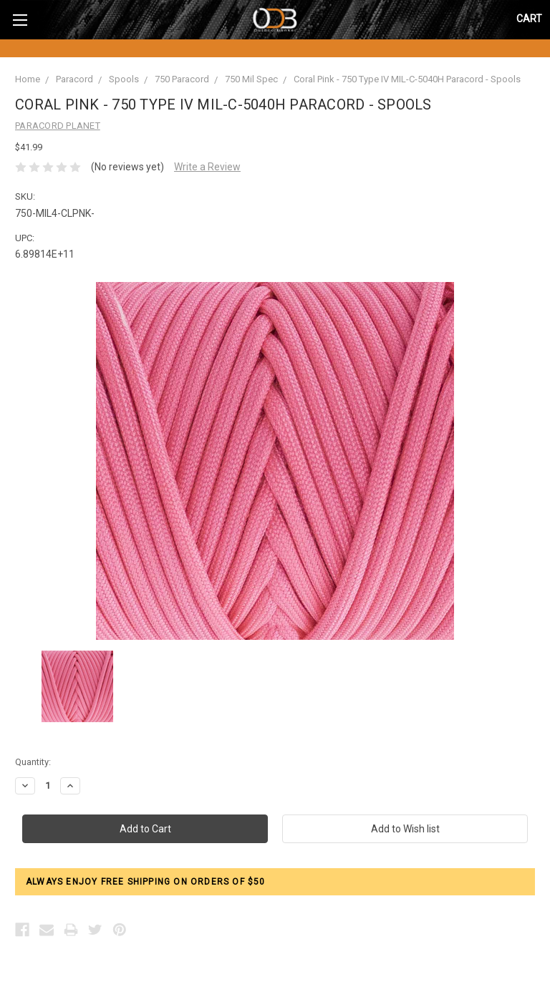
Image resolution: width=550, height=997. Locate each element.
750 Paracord (182, 79)
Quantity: (33, 762)
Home (27, 79)
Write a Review (207, 166)
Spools (124, 79)
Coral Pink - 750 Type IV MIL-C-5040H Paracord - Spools (407, 79)
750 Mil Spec (251, 79)
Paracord (74, 79)
